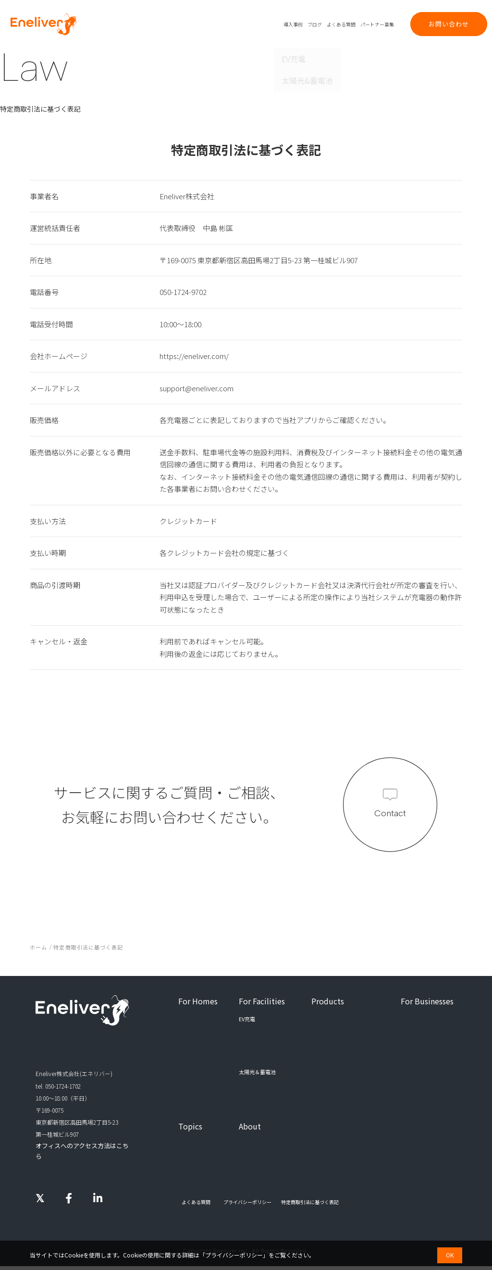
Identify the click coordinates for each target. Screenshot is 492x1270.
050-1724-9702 (183, 292)
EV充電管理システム (335, 1032)
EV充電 (186, 1019)
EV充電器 (322, 1019)
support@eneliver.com (197, 388)
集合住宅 (253, 1032)
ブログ (315, 24)
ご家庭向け (199, 24)
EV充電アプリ (327, 1046)
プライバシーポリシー (234, 1255)
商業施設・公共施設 (266, 1060)
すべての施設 (258, 1087)
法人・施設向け (233, 24)
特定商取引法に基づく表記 (310, 1206)
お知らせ (188, 1173)
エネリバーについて (262, 1146)
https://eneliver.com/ (194, 356)
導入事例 (293, 24)
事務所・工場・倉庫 (266, 1046)
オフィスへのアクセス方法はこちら (81, 1146)
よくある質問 (341, 24)
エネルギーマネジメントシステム (351, 1060)
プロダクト (267, 24)
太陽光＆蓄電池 (196, 1032)
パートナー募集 (377, 24)
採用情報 (249, 1160)
